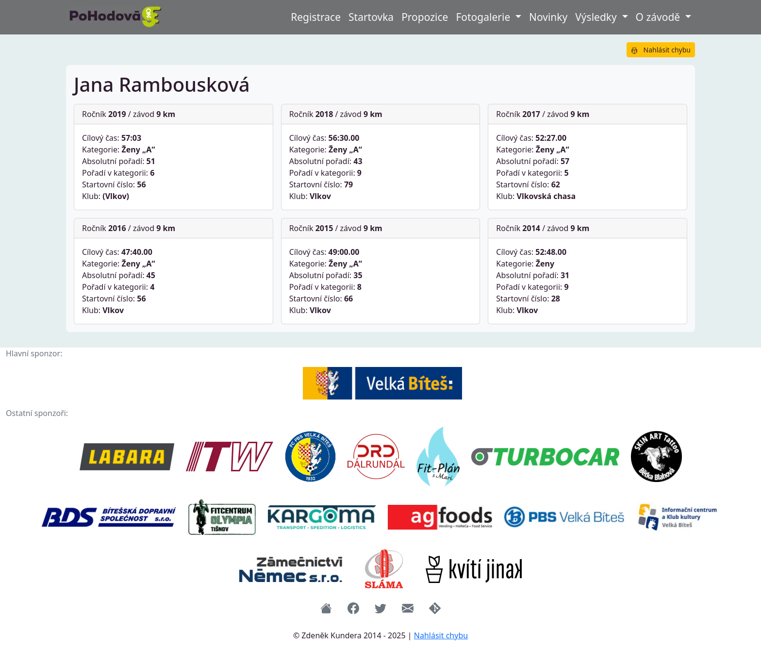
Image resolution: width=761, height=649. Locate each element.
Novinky (548, 17)
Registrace (316, 17)
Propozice (424, 17)
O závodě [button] (659, 17)
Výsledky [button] (597, 17)
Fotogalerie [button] (484, 17)
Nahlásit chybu (661, 49)
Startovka (371, 17)
